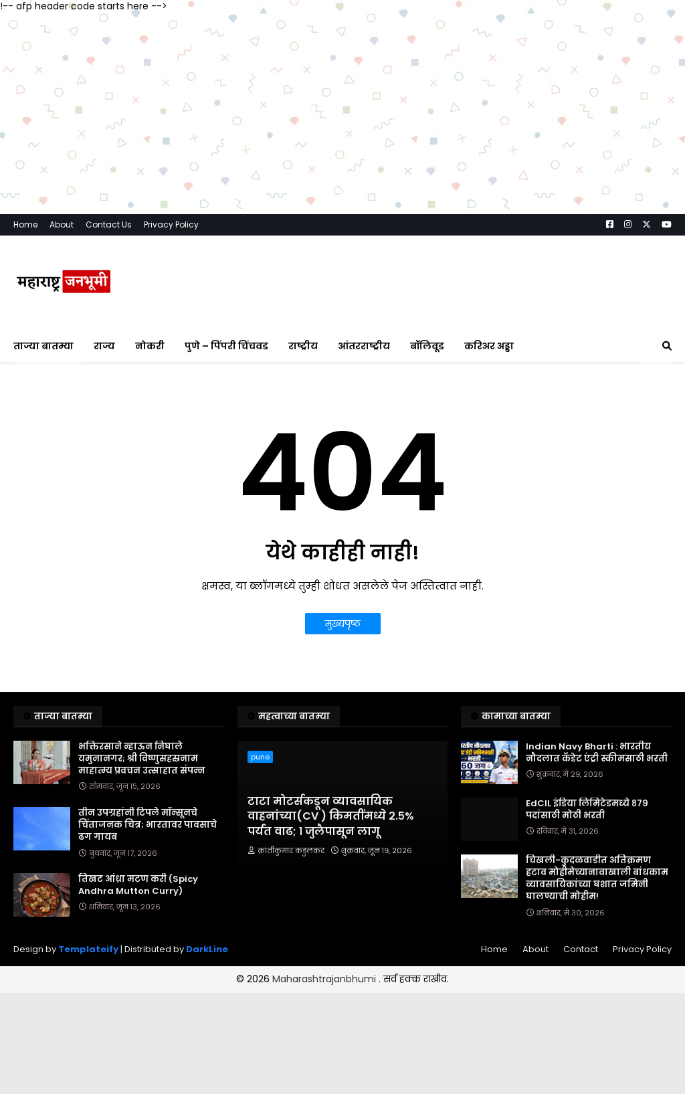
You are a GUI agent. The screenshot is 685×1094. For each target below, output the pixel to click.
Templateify (88, 949)
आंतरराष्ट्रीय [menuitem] (364, 346)
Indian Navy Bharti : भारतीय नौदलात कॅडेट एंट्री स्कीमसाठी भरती (597, 753)
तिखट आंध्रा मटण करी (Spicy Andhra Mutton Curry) (138, 885)
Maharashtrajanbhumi (325, 979)
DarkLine (207, 949)
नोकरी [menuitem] (150, 346)
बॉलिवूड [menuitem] (427, 346)
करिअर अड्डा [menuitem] (489, 346)
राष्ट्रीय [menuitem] (303, 346)
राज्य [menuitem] (104, 346)
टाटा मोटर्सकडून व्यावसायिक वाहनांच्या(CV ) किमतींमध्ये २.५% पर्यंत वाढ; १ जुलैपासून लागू (331, 816)
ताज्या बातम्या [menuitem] (43, 346)
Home (25, 224)
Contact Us (109, 224)
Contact (580, 949)
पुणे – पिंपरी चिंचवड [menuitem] (226, 346)
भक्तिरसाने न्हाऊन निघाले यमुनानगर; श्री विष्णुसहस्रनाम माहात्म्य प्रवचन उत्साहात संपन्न (141, 759)
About (62, 224)
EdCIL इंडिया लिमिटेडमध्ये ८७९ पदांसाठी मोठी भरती (587, 810)
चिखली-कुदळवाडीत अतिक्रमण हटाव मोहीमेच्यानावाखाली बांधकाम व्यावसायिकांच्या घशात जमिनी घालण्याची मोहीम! (597, 878)
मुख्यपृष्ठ (343, 623)
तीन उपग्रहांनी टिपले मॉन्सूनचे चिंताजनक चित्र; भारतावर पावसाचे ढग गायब (147, 825)
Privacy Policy (171, 224)
